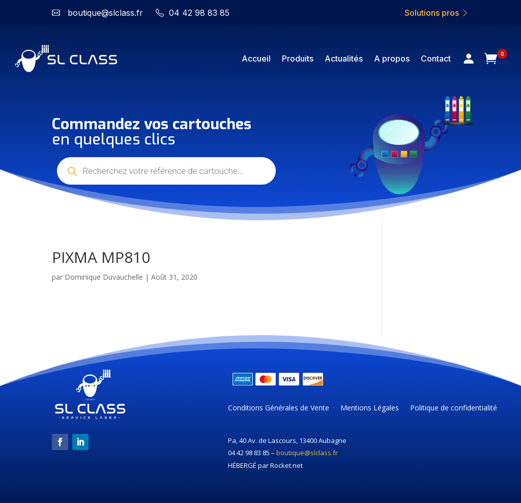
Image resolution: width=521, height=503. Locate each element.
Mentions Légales (369, 408)
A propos (392, 58)
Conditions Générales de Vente (278, 408)
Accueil (256, 58)
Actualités (344, 58)
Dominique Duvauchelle (104, 277)
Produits (297, 58)
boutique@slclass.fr (307, 452)
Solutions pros (436, 13)
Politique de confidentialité (453, 408)
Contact (436, 58)
